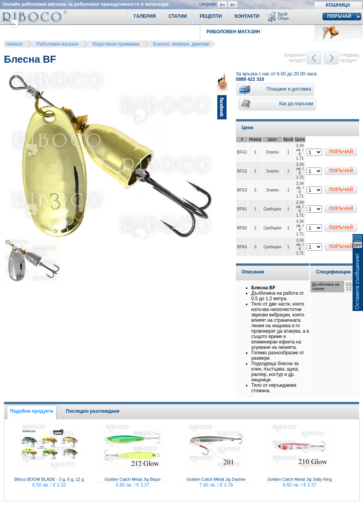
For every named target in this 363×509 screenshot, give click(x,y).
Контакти (247, 16)
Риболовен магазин (57, 44)
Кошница (338, 5)
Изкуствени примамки (115, 44)
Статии (178, 16)
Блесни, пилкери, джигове (181, 44)
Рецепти (210, 16)
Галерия (145, 16)
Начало (14, 44)
